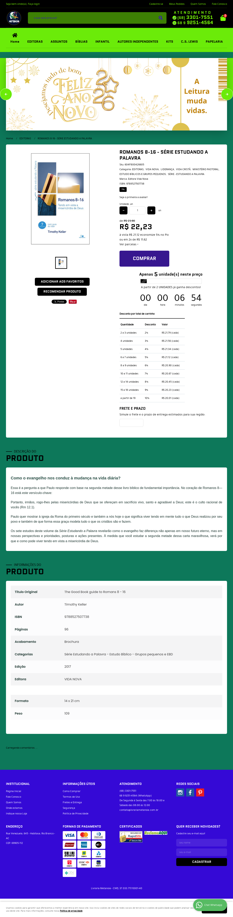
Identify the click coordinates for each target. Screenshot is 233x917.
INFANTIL (102, 42)
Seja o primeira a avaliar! (133, 197)
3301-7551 (195, 17)
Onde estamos (14, 808)
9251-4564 (195, 23)
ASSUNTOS (59, 42)
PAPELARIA (214, 42)
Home (14, 42)
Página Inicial (13, 791)
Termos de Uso (71, 797)
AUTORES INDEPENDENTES (137, 42)
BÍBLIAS (81, 42)
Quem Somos (198, 4)
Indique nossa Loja (16, 814)
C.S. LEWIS (189, 42)
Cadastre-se (156, 4)
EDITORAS (35, 42)
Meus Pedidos (177, 4)
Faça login (34, 4)
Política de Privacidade (75, 814)
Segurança (69, 808)
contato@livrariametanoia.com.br (138, 810)
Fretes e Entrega (72, 802)
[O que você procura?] (160, 18)
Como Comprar (71, 791)
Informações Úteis (79, 784)
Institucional (18, 784)
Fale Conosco (219, 4)
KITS (169, 42)
